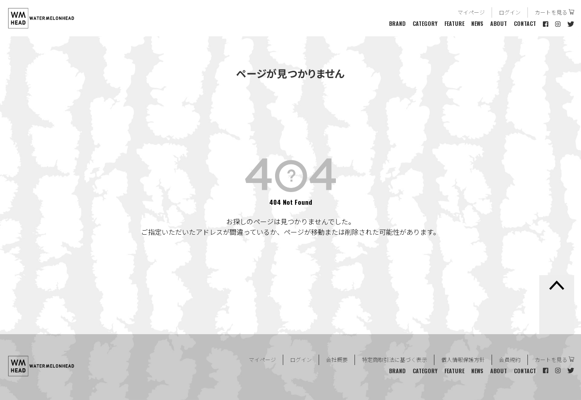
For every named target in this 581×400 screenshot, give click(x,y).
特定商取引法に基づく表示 (394, 359)
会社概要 (337, 359)
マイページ (471, 12)
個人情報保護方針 (463, 359)
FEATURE (454, 23)
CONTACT (525, 23)
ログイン (510, 12)
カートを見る (551, 12)
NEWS (477, 23)
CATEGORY (425, 23)
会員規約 (510, 359)
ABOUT (498, 23)
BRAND (397, 23)
